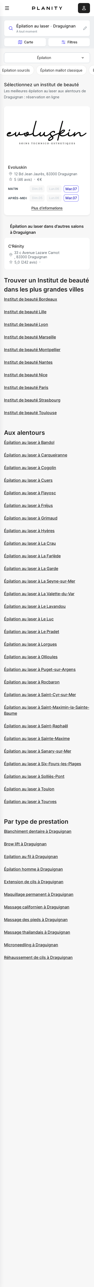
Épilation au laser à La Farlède (32, 555)
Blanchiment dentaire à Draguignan (37, 831)
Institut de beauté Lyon (26, 324)
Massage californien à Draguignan (36, 906)
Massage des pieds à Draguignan (36, 919)
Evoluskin (17, 167)
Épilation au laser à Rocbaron (32, 681)
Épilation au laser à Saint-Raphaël (36, 725)
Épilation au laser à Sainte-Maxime (37, 738)
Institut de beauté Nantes (28, 362)
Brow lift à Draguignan (25, 843)
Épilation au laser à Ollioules (31, 656)
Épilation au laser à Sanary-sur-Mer (37, 751)
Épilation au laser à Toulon (29, 788)
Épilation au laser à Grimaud (30, 518)
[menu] (7, 8)
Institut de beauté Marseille (30, 336)
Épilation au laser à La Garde (31, 568)
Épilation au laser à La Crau (30, 543)
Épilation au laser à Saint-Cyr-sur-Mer (40, 694)
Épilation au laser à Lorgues (30, 644)
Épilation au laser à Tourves (30, 801)
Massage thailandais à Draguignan (37, 932)
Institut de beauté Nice (25, 374)
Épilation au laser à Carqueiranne (35, 454)
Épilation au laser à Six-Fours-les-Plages (42, 763)
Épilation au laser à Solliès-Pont (34, 776)
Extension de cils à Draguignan (33, 881)
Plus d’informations (47, 208)
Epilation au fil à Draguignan (31, 856)
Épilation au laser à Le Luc (29, 618)
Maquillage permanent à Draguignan (38, 894)
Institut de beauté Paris (26, 387)
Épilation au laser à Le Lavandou (35, 606)
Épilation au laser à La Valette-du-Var (39, 593)
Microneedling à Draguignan (31, 944)
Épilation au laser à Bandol (29, 442)
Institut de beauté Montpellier (32, 349)
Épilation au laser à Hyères (29, 530)
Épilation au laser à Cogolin (30, 467)
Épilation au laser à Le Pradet (31, 631)
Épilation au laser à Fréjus (28, 505)
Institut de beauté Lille (25, 311)
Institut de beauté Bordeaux (30, 299)
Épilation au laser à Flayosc (30, 492)
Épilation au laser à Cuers (28, 480)
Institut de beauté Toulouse (30, 412)
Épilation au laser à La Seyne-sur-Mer (39, 581)
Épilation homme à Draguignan (33, 869)
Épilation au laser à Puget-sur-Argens (40, 669)
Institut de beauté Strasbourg (32, 400)
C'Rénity (16, 246)
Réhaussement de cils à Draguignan (38, 957)
